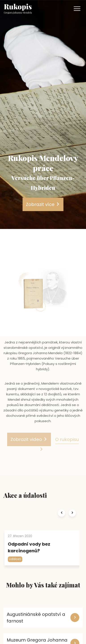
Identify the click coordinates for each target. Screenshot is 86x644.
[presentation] (61, 518)
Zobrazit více (43, 204)
